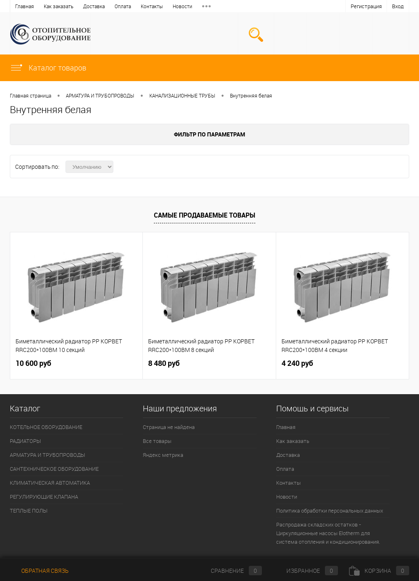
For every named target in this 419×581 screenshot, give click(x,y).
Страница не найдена (169, 427)
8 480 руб (164, 363)
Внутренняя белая (251, 95)
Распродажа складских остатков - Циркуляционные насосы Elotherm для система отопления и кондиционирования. (328, 533)
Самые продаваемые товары (204, 215)
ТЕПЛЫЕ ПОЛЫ (28, 510)
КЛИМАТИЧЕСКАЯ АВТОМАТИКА (50, 482)
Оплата (123, 6)
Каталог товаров (48, 68)
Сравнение (229, 570)
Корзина (379, 570)
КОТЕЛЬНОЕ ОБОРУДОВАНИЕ (46, 427)
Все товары (157, 441)
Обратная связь (39, 570)
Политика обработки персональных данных (329, 510)
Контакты (152, 6)
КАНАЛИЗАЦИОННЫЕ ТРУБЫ (182, 95)
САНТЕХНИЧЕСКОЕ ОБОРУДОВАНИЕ (54, 468)
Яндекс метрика (163, 454)
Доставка (94, 6)
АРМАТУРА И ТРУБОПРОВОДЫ (100, 95)
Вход (398, 6)
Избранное (305, 570)
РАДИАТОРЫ (25, 441)
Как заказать (58, 6)
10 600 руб (33, 363)
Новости (182, 6)
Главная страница (30, 95)
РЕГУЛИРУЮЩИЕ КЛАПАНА (44, 496)
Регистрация (366, 6)
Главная (24, 6)
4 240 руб (297, 363)
